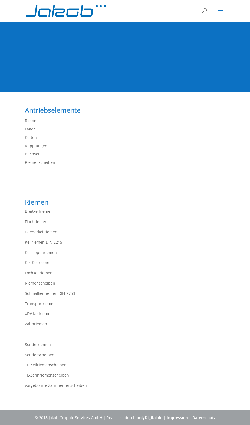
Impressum (177, 417)
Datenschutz (204, 417)
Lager (30, 129)
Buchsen (33, 153)
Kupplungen (36, 145)
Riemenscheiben (40, 162)
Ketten (31, 137)
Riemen (32, 120)
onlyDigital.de (149, 417)
